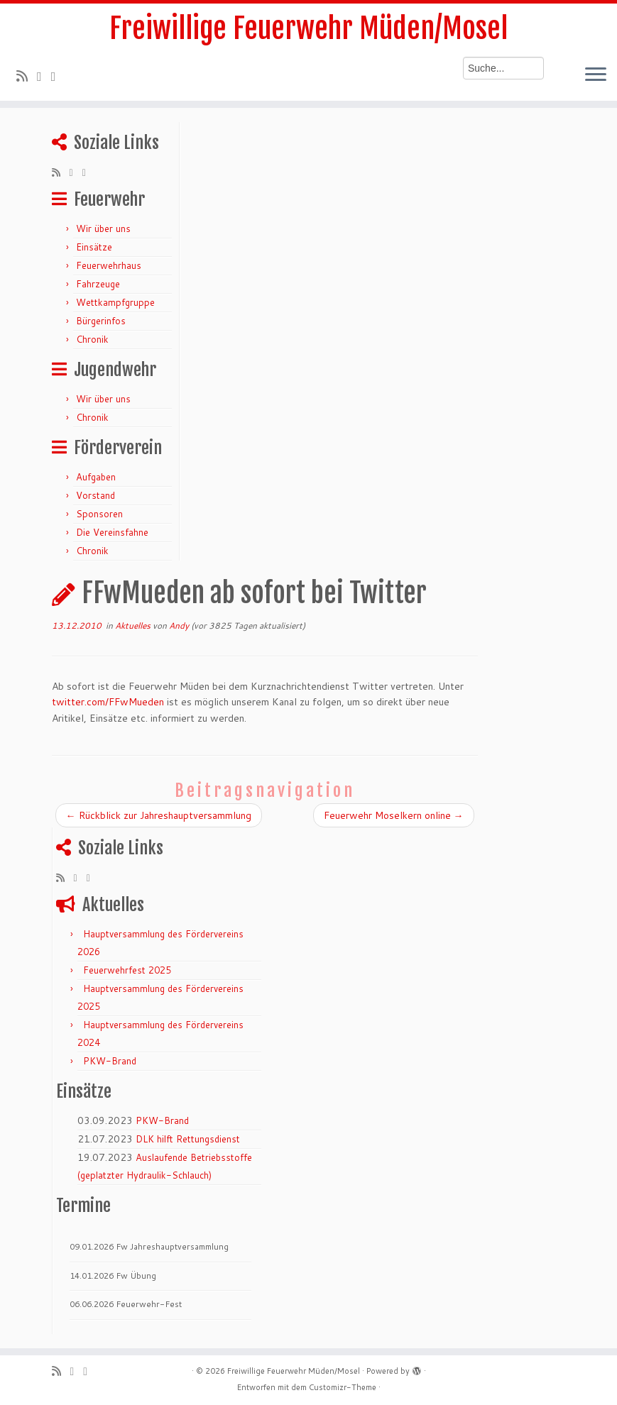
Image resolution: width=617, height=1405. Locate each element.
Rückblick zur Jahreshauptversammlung (158, 815)
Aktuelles (134, 625)
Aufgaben (96, 476)
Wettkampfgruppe (115, 302)
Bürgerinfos (101, 320)
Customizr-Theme (342, 1387)
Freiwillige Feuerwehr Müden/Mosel (308, 28)
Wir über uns (103, 228)
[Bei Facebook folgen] (58, 76)
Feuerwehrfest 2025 (127, 970)
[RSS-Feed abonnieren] (26, 76)
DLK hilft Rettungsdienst (188, 1139)
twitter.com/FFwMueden (108, 702)
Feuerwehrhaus (108, 265)
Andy (179, 625)
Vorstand (95, 495)
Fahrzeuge (98, 283)
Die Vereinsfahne (112, 532)
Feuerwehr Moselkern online (394, 815)
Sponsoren (99, 513)
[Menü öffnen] (595, 75)
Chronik (92, 339)
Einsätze (94, 247)
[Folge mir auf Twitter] (44, 76)
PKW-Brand (109, 1060)
